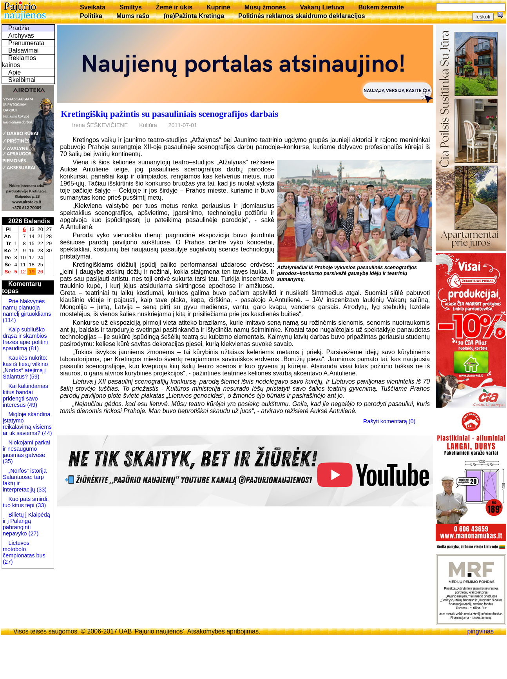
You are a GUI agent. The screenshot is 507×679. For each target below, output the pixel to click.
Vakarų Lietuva (322, 7)
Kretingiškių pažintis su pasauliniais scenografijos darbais (169, 114)
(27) (33, 533)
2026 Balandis (29, 221)
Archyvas (21, 35)
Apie (14, 72)
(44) (46, 433)
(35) (8, 461)
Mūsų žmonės (265, 7)
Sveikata (92, 7)
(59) (34, 376)
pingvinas (480, 631)
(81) (33, 348)
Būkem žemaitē (381, 7)
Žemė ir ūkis (174, 7)
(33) (41, 489)
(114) (9, 320)
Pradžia (18, 28)
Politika (91, 16)
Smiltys (131, 7)
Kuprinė (218, 7)
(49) (31, 405)
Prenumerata (26, 43)
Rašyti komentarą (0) (389, 421)
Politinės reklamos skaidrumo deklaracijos (301, 16)
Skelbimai (21, 79)
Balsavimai (23, 50)
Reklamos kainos (19, 61)
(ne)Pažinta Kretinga (193, 16)
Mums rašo (132, 16)
